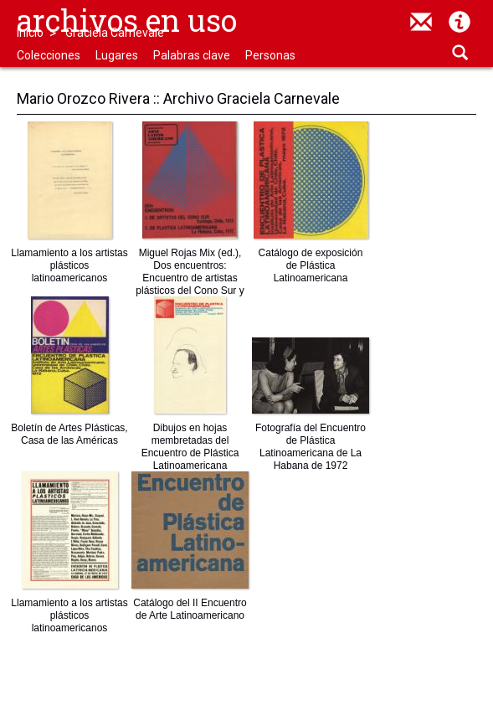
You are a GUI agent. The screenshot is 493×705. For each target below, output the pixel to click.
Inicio (30, 32)
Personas (270, 55)
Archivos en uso (127, 20)
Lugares (116, 55)
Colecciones (48, 55)
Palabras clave (191, 55)
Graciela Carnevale (114, 32)
